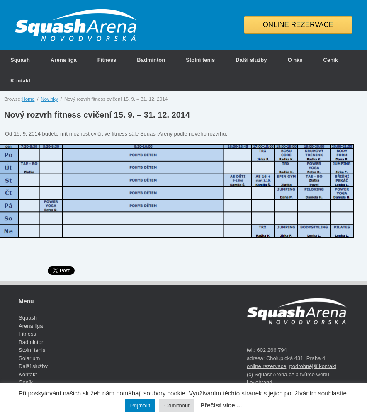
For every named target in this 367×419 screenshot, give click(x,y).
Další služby (251, 60)
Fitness (107, 60)
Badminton (151, 60)
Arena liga (64, 60)
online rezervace (266, 366)
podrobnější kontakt (312, 366)
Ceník (330, 60)
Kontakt (20, 81)
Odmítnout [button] (177, 405)
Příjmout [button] (140, 405)
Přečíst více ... (221, 405)
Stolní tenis (200, 60)
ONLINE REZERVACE (298, 25)
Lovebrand (259, 382)
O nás (294, 60)
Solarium (29, 358)
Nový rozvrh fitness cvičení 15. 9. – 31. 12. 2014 (97, 114)
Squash (20, 60)
